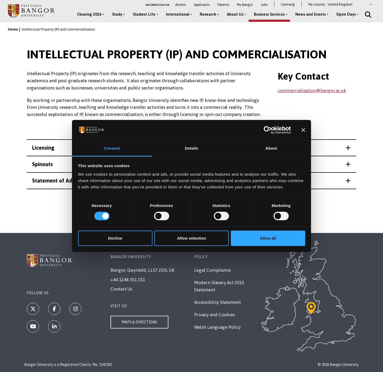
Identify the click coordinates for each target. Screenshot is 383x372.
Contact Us (121, 289)
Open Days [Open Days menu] (346, 14)
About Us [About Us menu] (235, 14)
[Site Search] (367, 14)
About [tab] (271, 148)
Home (13, 29)
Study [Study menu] (117, 14)
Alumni (180, 5)
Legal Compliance (212, 270)
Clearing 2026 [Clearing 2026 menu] (89, 14)
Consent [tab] (112, 148)
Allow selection (191, 238)
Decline (115, 238)
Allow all (268, 238)
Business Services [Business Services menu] (269, 14)
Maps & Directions (139, 322)
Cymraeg (288, 4)
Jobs (264, 5)
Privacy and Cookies (214, 314)
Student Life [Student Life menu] (144, 14)
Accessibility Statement (217, 302)
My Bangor (245, 5)
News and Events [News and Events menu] (310, 14)
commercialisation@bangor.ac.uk (312, 90)
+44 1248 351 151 (127, 279)
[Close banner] (303, 130)
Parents (223, 5)
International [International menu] (177, 14)
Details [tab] (191, 148)
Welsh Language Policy (217, 327)
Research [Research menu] (208, 14)
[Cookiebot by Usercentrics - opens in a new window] (267, 130)
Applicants (202, 5)
